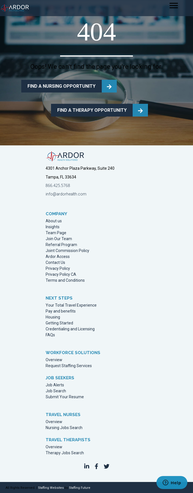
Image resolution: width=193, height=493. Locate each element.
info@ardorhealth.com (66, 194)
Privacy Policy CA (61, 274)
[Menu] (173, 5)
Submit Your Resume (65, 397)
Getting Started (59, 323)
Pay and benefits (61, 311)
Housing (53, 317)
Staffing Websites (51, 488)
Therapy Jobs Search (65, 453)
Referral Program (61, 245)
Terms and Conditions (65, 280)
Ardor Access (58, 257)
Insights (53, 227)
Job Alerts (55, 385)
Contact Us (55, 263)
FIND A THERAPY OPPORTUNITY (92, 110)
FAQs (50, 335)
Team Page (56, 233)
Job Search (56, 391)
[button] (86, 466)
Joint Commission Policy (67, 251)
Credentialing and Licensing (70, 329)
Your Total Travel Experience (71, 305)
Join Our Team (59, 239)
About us (54, 221)
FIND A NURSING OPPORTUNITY (61, 86)
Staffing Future (79, 488)
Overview (54, 360)
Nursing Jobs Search (64, 428)
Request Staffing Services (69, 366)
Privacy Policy (58, 268)
